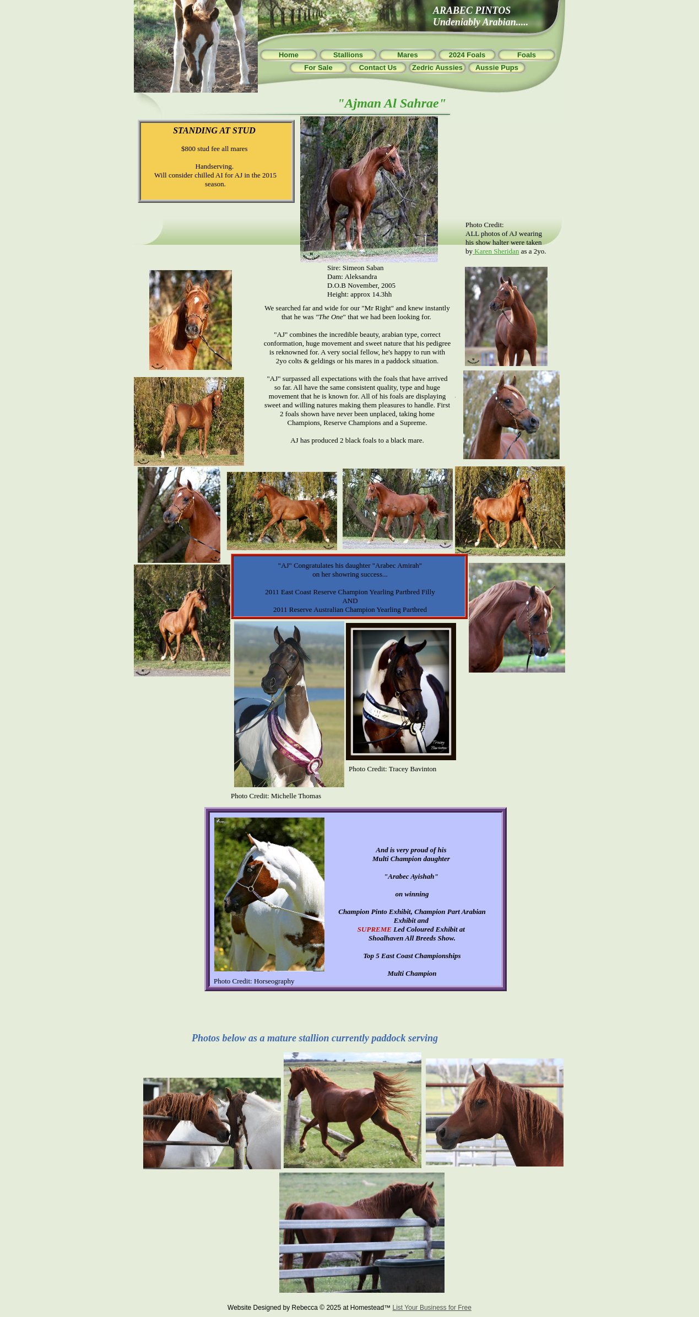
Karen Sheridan (496, 251)
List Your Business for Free (432, 1307)
